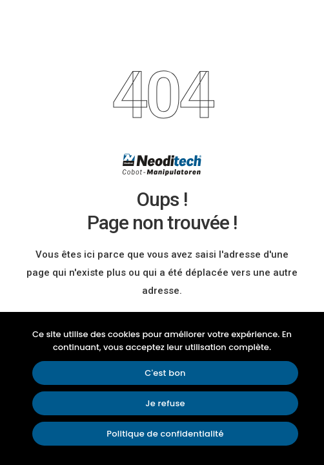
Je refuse (165, 403)
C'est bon (165, 373)
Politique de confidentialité (164, 434)
